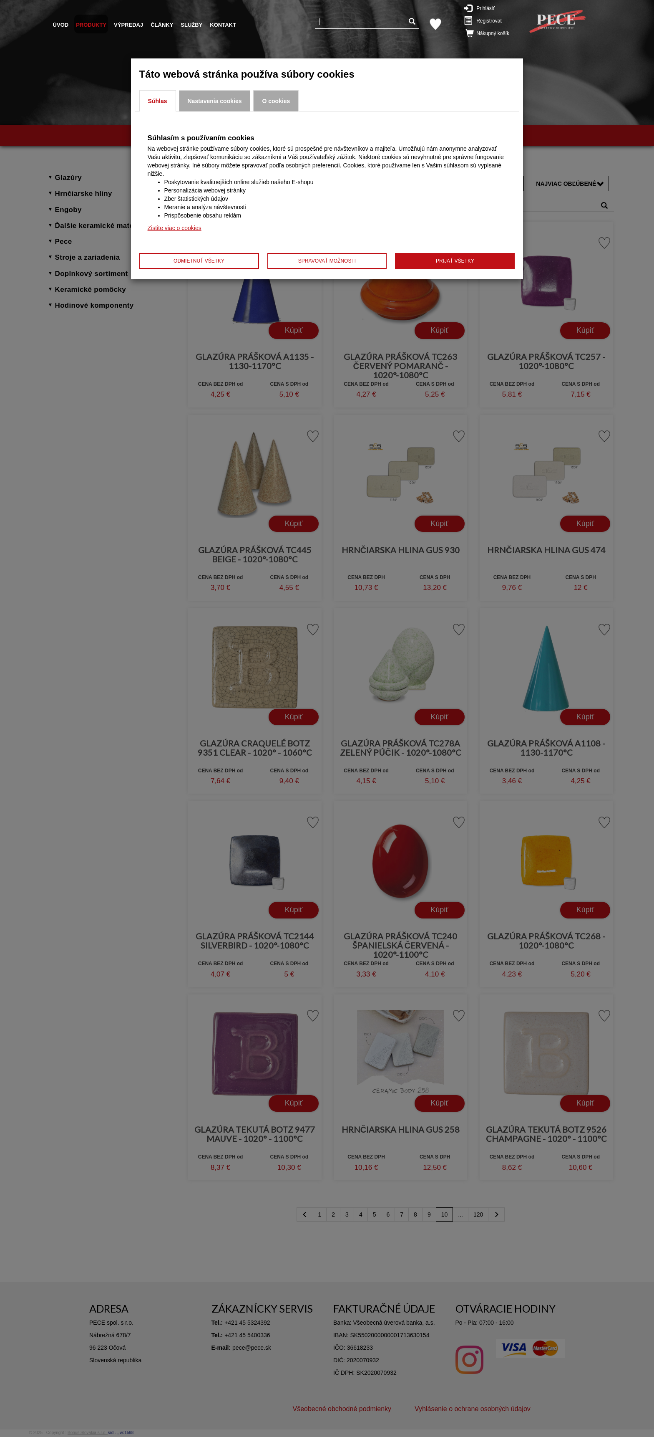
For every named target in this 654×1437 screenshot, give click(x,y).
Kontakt (223, 25)
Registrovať (487, 20)
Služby (191, 25)
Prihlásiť (485, 8)
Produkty (91, 25)
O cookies (276, 101)
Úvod (61, 25)
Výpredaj (128, 25)
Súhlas (157, 101)
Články (162, 25)
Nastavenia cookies (215, 101)
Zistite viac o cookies (174, 228)
